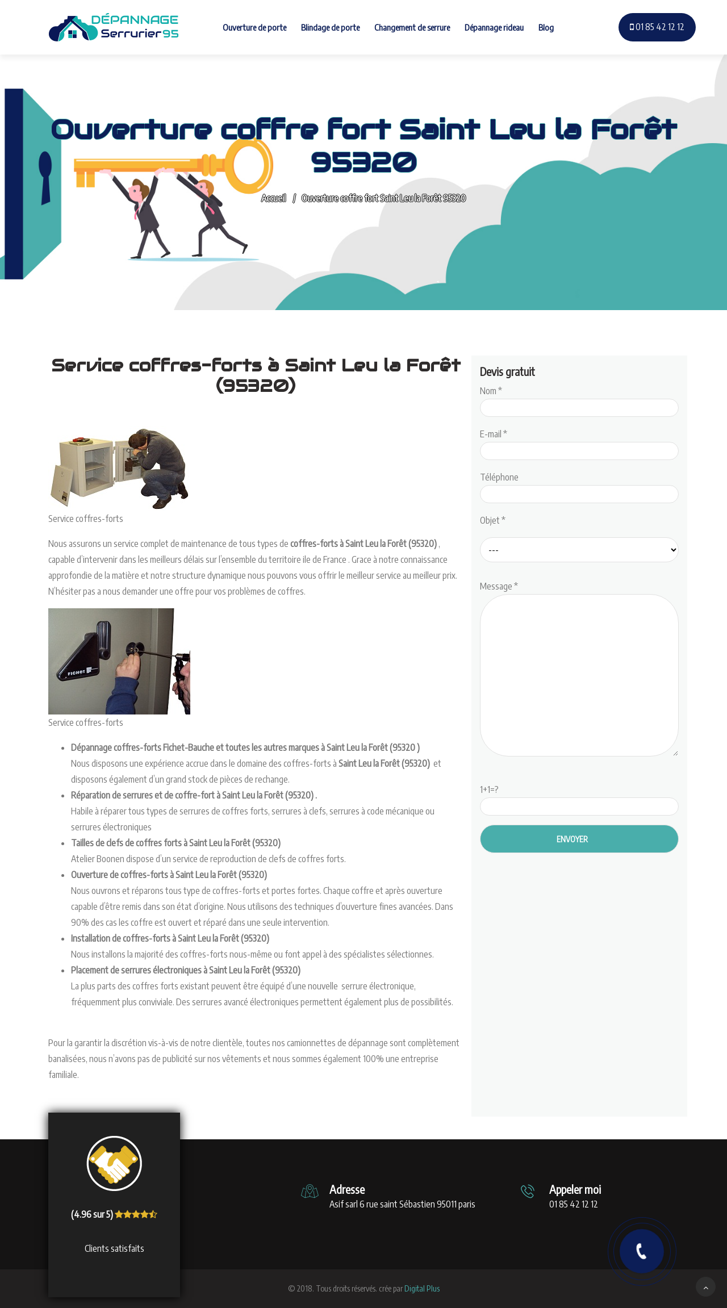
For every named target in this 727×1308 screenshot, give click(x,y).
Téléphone (579, 485)
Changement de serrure (412, 27)
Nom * (579, 399)
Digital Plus (422, 1288)
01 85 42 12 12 (657, 26)
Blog (546, 27)
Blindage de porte (330, 27)
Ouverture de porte (254, 27)
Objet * (492, 520)
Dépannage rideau (494, 27)
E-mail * (579, 442)
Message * (579, 669)
